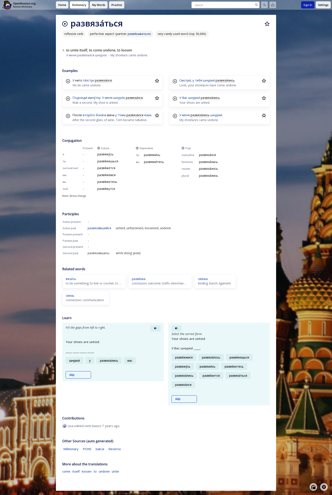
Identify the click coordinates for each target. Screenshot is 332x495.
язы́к (147, 115)
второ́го (89, 115)
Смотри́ (185, 80)
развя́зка (138, 279)
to (95, 471)
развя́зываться (139, 34)
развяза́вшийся (99, 228)
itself (76, 471)
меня (108, 97)
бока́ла (101, 115)
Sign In (307, 5)
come (66, 471)
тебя (198, 80)
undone (104, 471)
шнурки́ (209, 80)
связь (70, 295)
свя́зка (203, 279)
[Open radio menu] (313, 487)
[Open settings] (324, 487)
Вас (184, 97)
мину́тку (94, 97)
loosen (86, 471)
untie (115, 471)
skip (72, 375)
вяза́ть (71, 279)
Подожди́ (79, 97)
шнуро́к (119, 97)
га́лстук (88, 80)
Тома (122, 115)
